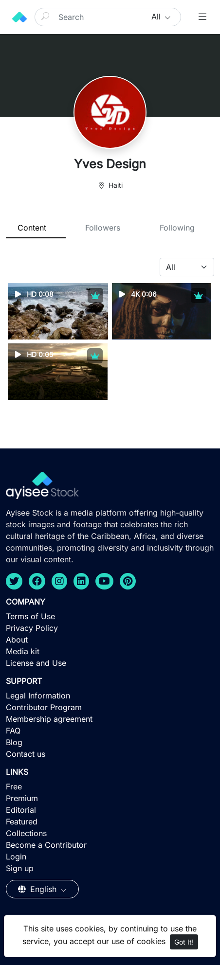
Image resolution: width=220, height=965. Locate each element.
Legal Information (38, 695)
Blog (14, 742)
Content (32, 227)
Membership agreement (49, 719)
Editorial (21, 810)
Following (177, 227)
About (17, 639)
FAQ (13, 730)
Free (14, 786)
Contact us (25, 754)
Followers (102, 227)
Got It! (184, 942)
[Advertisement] (110, 894)
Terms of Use (30, 616)
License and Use (36, 663)
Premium (22, 798)
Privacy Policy (32, 628)
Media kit (22, 651)
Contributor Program (44, 707)
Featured (21, 821)
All (157, 16)
